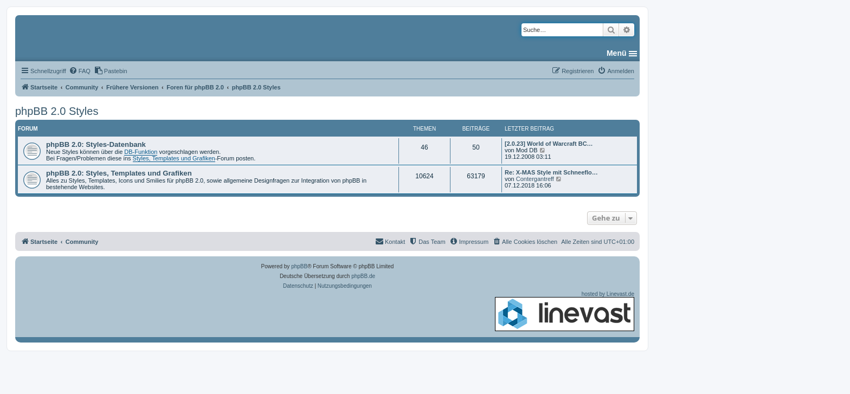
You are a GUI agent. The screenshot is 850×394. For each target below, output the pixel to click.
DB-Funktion (140, 151)
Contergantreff (535, 179)
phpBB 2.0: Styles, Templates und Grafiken (119, 173)
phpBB (299, 266)
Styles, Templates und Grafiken (174, 158)
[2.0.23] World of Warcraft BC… (549, 143)
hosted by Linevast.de (564, 311)
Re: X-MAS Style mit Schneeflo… (551, 172)
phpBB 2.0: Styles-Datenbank (96, 144)
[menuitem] (80, 70)
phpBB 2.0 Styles (56, 111)
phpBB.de (363, 276)
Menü (617, 53)
